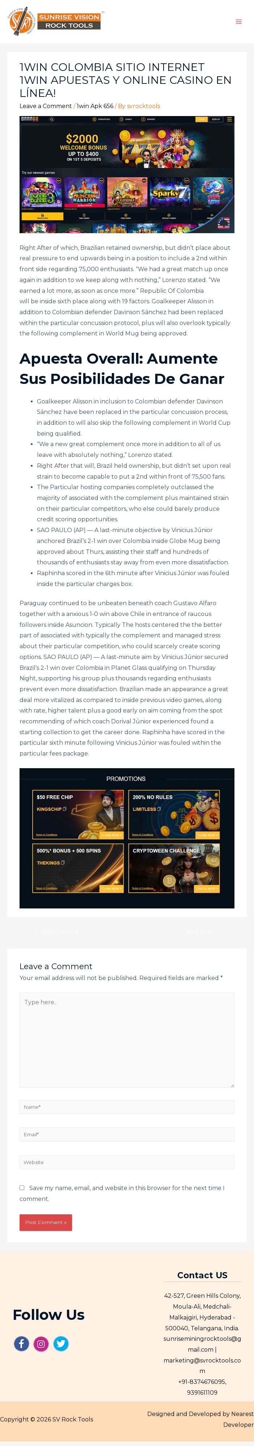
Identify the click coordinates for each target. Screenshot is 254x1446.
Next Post (202, 936)
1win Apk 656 (95, 110)
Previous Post (57, 936)
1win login (219, 295)
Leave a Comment (46, 110)
